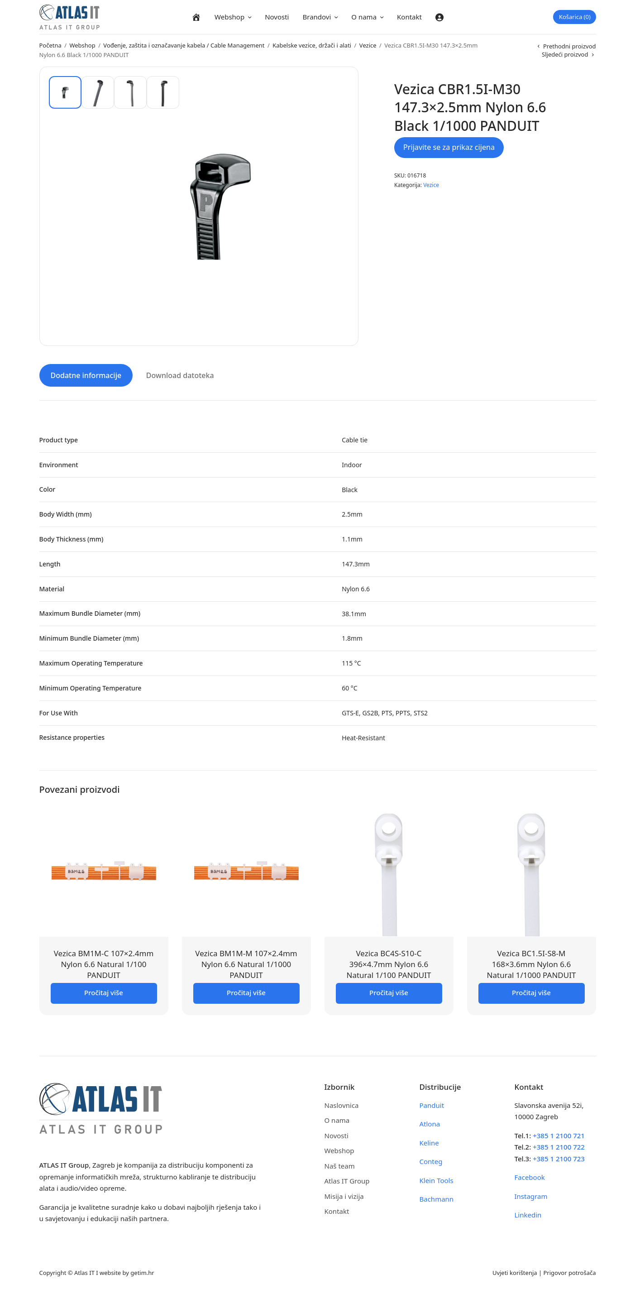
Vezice (368, 45)
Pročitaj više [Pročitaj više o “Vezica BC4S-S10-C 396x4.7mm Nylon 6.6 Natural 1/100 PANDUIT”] (388, 990)
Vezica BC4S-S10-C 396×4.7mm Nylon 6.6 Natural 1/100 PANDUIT (388, 962)
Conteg (431, 1159)
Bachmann (437, 1197)
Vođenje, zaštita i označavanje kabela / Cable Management (183, 45)
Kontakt (409, 16)
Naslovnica (342, 1102)
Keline (429, 1140)
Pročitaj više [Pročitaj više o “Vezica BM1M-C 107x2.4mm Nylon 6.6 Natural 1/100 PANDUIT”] (103, 990)
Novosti (277, 16)
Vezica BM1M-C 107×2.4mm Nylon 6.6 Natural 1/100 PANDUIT (104, 962)
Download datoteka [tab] (180, 374)
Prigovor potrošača (570, 1270)
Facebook (530, 1175)
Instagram (531, 1193)
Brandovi (316, 16)
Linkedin (528, 1212)
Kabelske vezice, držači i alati (311, 45)
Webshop (229, 16)
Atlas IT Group (347, 1179)
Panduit (432, 1102)
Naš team (340, 1163)
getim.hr (142, 1270)
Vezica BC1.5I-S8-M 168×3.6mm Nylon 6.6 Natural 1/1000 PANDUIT (531, 962)
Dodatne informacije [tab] (86, 374)
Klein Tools (437, 1178)
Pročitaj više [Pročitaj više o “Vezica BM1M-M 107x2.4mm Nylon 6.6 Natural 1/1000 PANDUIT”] (246, 990)
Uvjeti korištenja (514, 1270)
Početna (50, 45)
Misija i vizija (344, 1193)
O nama (364, 16)
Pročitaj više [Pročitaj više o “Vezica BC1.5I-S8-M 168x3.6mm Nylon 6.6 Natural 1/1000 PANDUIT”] (531, 990)
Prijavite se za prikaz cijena (449, 147)
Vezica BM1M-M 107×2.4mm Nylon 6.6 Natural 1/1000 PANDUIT (246, 962)
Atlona (430, 1121)
